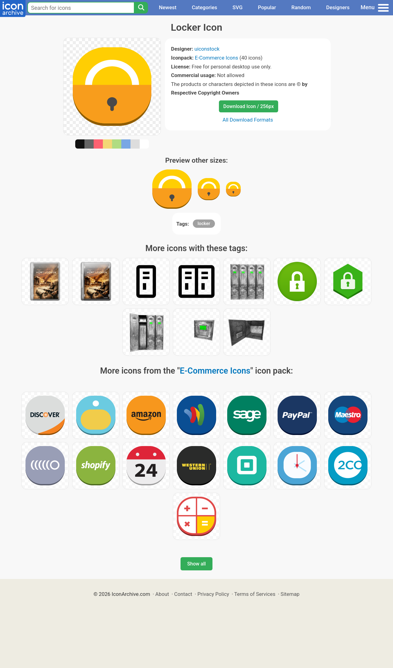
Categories (204, 7)
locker (203, 223)
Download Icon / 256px (248, 106)
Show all (196, 564)
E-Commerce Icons (216, 58)
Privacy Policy (213, 594)
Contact (183, 594)
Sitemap (290, 594)
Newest (167, 7)
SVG (237, 7)
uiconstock (207, 49)
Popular (267, 7)
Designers (337, 7)
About (162, 594)
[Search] (141, 8)
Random (301, 7)
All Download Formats (248, 120)
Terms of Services (254, 594)
